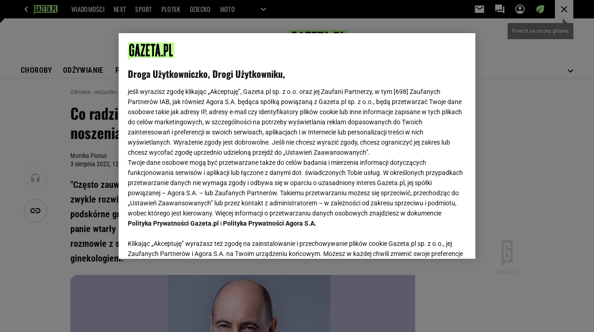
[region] (297, 146)
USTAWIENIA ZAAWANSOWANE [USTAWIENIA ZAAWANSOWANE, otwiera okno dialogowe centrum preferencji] (188, 240)
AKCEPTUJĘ (434, 241)
